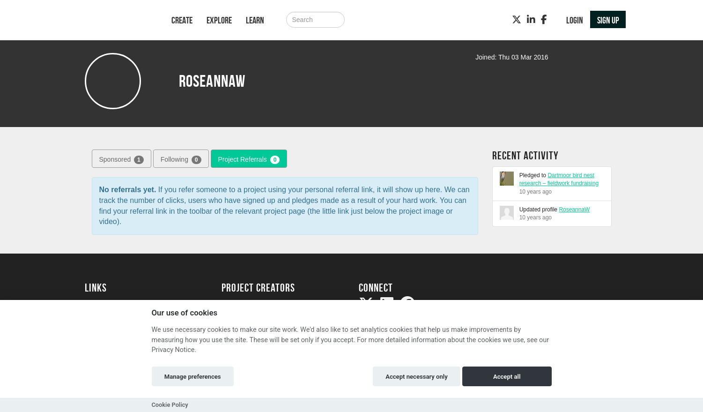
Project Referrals (249, 160)
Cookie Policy (170, 404)
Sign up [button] (608, 20)
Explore (219, 20)
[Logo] (116, 21)
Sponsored (121, 160)
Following (181, 160)
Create (181, 20)
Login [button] (574, 20)
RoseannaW (574, 209)
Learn (255, 20)
